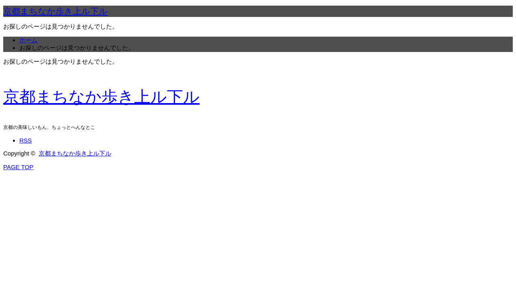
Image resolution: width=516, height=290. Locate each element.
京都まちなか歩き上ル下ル (55, 11)
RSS (25, 140)
